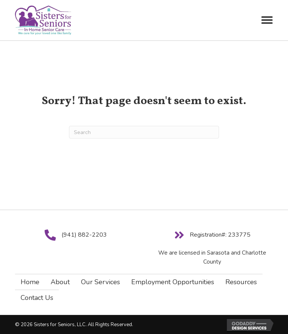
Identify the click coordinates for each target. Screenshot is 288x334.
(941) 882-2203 (84, 235)
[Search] (144, 132)
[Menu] (267, 20)
